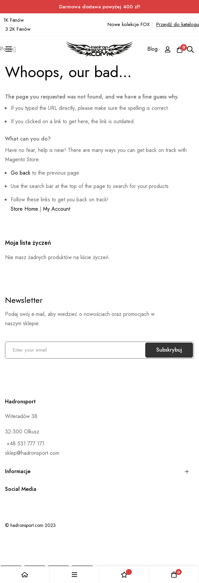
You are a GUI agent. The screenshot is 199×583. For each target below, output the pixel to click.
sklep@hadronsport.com (32, 453)
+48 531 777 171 (24, 443)
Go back (20, 173)
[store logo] (100, 49)
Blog (152, 49)
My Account (56, 209)
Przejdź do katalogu (177, 24)
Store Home (24, 209)
